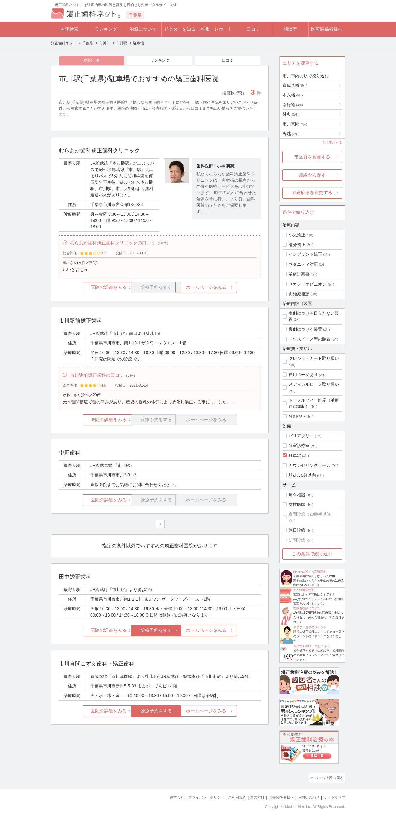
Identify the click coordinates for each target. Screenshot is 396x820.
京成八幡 (295, 85)
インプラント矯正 (305, 254)
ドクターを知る (179, 29)
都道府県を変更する (312, 192)
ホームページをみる (227, 290)
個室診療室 (299, 445)
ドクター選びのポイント (309, 627)
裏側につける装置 (305, 329)
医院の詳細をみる (92, 290)
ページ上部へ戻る (328, 777)
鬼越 (291, 133)
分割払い (297, 416)
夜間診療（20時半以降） (312, 514)
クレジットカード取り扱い (314, 358)
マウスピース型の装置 (310, 339)
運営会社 (165, 796)
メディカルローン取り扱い (314, 384)
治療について (142, 29)
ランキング (106, 29)
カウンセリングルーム (310, 465)
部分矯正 (297, 244)
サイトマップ (333, 796)
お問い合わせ (306, 796)
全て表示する (332, 142)
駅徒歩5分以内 (302, 475)
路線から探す (312, 174)
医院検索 (69, 29)
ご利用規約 (229, 796)
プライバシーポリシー (196, 796)
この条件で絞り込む (312, 553)
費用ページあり (303, 374)
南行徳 (293, 104)
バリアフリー (301, 435)
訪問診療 (297, 540)
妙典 (291, 114)
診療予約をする (160, 635)
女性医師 (297, 504)
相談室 (290, 29)
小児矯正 (297, 234)
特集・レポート (216, 29)
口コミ (253, 29)
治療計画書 (299, 274)
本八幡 (293, 95)
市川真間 (295, 123)
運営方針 (251, 796)
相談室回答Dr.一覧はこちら (311, 646)
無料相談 (297, 494)
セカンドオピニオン (307, 284)
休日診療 (297, 530)
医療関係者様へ (327, 29)
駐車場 (295, 455)
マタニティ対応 (303, 264)
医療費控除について (306, 608)
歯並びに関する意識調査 (309, 571)
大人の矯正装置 (303, 590)
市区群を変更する (312, 156)
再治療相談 (299, 294)
